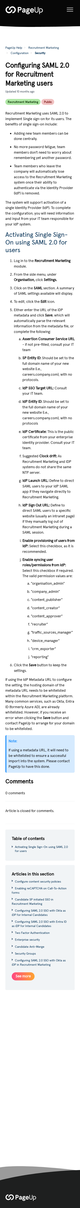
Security (40, 53)
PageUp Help (13, 48)
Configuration (20, 53)
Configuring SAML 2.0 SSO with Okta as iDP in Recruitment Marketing (39, 962)
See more (23, 976)
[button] (70, 10)
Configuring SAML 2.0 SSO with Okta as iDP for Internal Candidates (39, 913)
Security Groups (25, 953)
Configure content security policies (38, 881)
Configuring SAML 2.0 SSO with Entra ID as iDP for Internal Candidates (39, 924)
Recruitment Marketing (43, 48)
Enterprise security (27, 940)
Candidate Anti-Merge (29, 947)
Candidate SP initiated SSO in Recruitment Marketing (32, 902)
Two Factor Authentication (32, 933)
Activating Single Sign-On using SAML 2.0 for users (36, 242)
